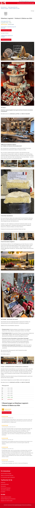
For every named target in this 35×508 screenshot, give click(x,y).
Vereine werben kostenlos (6, 496)
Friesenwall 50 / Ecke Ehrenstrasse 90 (17, 27)
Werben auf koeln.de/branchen (7, 475)
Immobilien (3, 491)
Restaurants (3, 486)
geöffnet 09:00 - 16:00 (6, 22)
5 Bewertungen (11, 24)
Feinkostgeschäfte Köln (12, 7)
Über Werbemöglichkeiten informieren (26, 1)
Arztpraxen (3, 482)
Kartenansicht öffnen (6, 30)
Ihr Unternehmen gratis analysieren (8, 477)
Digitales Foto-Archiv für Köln (6, 500)
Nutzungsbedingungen (17, 504)
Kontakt (5, 504)
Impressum (10, 504)
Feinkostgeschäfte (4, 21)
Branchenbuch (4, 7)
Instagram (3, 36)
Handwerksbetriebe (5, 484)
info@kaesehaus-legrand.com (7, 35)
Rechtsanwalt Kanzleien (5, 488)
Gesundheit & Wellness (5, 489)
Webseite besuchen (6, 39)
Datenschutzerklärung (26, 504)
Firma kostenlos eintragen (6, 473)
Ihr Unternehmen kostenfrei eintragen (25, 3)
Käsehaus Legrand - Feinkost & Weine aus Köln (10, 8)
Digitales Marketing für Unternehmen (8, 498)
